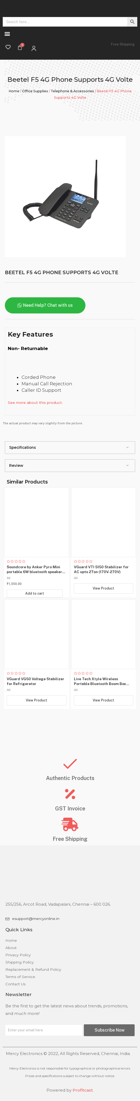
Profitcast (83, 1090)
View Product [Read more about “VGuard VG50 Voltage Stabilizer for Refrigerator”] (36, 706)
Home (14, 91)
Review (16, 465)
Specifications (22, 447)
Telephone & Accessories (72, 91)
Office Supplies (35, 91)
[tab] (70, 448)
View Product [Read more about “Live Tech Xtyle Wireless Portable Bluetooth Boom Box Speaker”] (103, 706)
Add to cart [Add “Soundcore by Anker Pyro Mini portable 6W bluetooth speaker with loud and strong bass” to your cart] (35, 593)
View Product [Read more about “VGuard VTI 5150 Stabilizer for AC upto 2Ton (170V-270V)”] (103, 588)
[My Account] (34, 48)
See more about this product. (35, 402)
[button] (7, 33)
